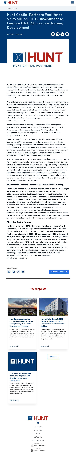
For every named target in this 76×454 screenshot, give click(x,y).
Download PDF (59, 272)
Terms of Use (38, 430)
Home (9, 9)
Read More (14, 346)
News (16, 9)
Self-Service (38, 437)
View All (54, 357)
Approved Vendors (38, 440)
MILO (38, 434)
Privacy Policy (38, 427)
